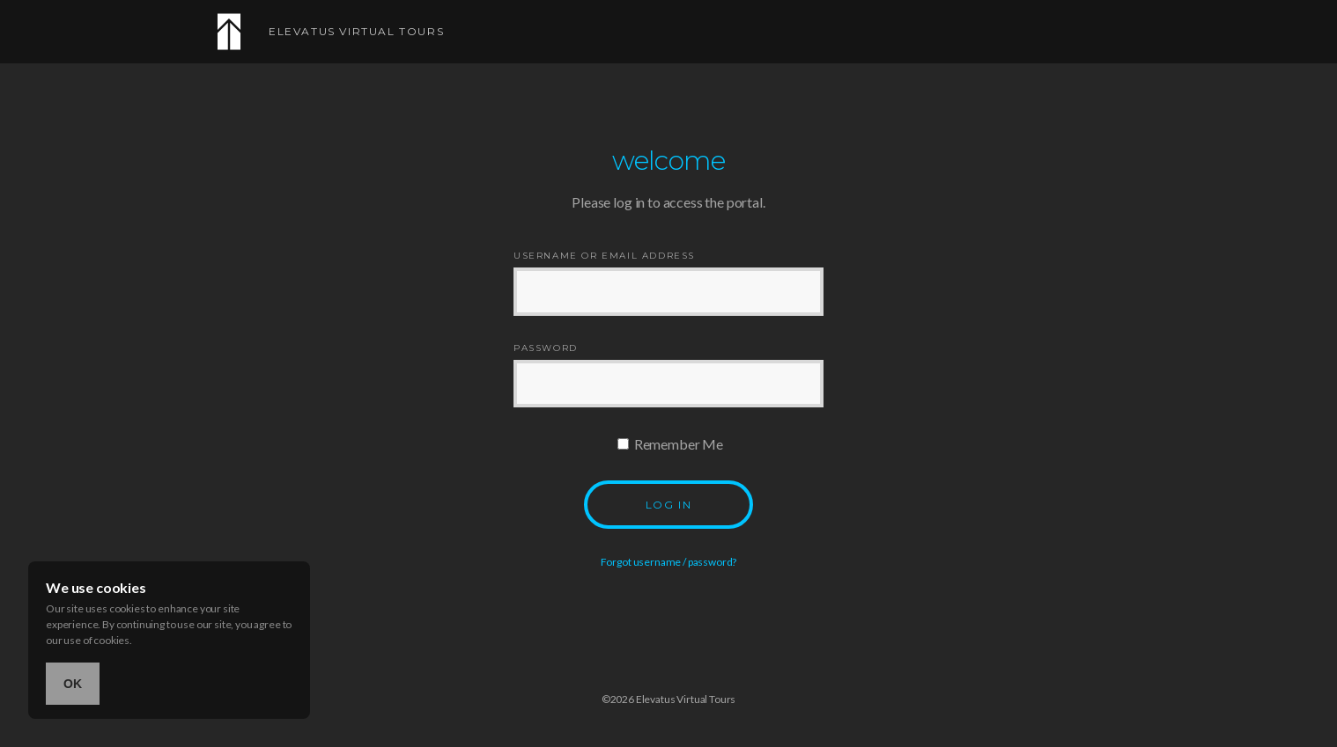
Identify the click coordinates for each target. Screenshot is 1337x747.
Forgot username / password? (669, 561)
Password (545, 348)
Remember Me (670, 444)
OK (72, 684)
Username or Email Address (604, 256)
